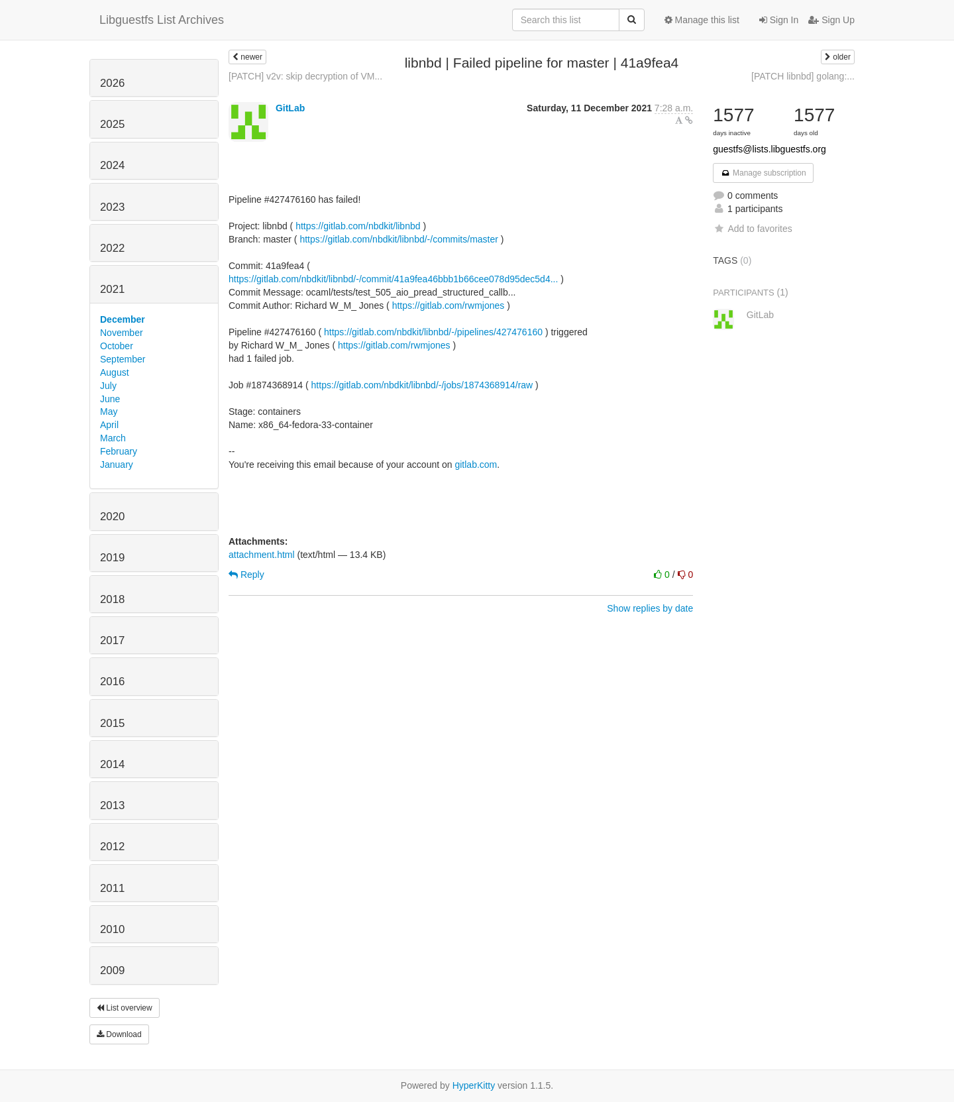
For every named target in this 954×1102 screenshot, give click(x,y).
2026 (112, 83)
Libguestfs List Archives (161, 20)
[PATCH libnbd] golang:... (803, 76)
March (113, 438)
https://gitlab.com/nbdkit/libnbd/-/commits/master (398, 239)
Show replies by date (650, 608)
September (122, 359)
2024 (112, 165)
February (118, 451)
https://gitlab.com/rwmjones (448, 305)
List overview (124, 1008)
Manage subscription (763, 173)
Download (119, 1034)
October (116, 346)
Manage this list (701, 20)
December (122, 319)
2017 (112, 640)
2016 (112, 681)
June (110, 399)
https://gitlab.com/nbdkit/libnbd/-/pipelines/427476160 (433, 332)
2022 (112, 248)
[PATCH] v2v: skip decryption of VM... (305, 76)
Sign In (778, 20)
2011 (112, 888)
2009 (112, 970)
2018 (112, 599)
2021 (112, 289)
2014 (112, 764)
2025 (112, 124)
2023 (112, 207)
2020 (112, 516)
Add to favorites (752, 228)
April (109, 424)
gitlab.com (475, 464)
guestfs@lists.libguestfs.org (769, 149)
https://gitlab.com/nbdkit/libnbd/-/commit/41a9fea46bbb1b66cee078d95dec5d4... (393, 279)
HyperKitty (474, 1085)
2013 (112, 805)
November (121, 332)
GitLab (290, 108)
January (116, 464)
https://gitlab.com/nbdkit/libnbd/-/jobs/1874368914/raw (422, 385)
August (114, 372)
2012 (112, 846)
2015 (112, 723)
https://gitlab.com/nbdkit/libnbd (357, 226)
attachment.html (262, 554)
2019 (112, 557)
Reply (246, 574)
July (108, 385)
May (108, 411)
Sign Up (831, 20)
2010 (112, 929)
